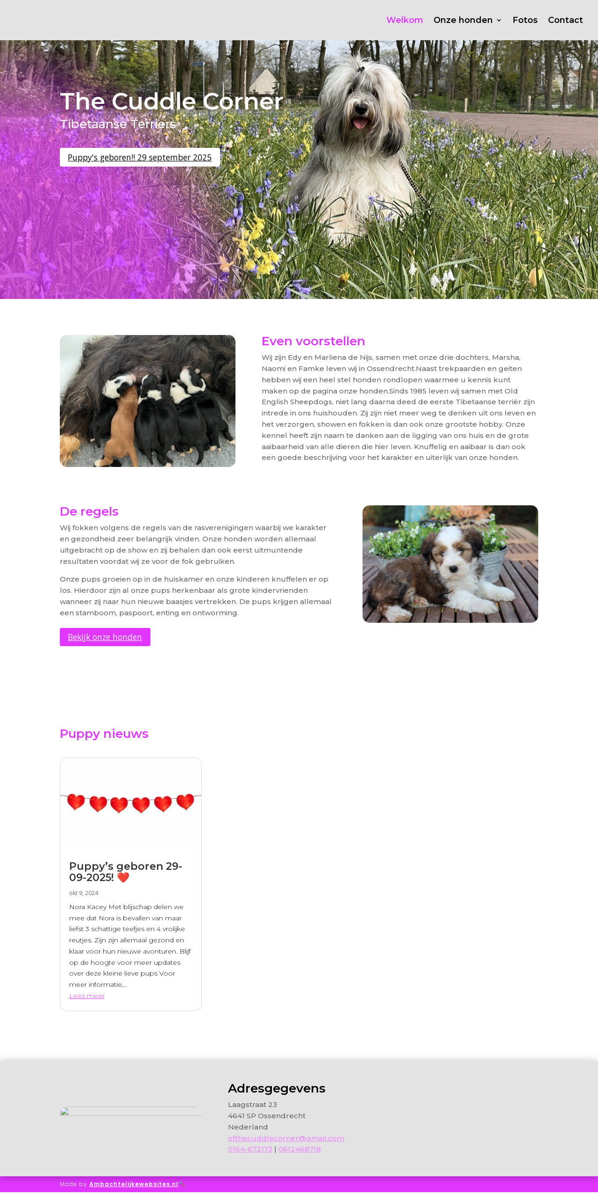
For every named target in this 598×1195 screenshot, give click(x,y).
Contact (565, 20)
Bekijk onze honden (112, 638)
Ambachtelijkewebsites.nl (133, 1187)
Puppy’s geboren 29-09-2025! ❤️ (125, 875)
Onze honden (463, 20)
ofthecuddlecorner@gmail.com (286, 1141)
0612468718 (299, 1152)
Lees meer (87, 998)
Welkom (404, 20)
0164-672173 (250, 1152)
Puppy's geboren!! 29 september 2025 (152, 158)
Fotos (525, 20)
